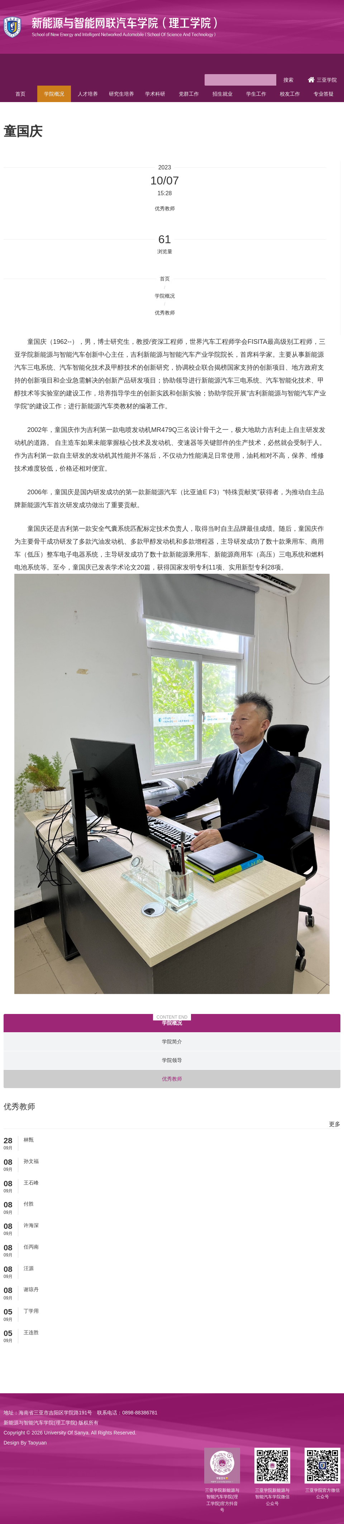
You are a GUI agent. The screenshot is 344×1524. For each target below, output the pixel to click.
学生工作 (256, 94)
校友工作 (290, 94)
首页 (20, 94)
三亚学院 (322, 80)
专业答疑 (324, 94)
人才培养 (88, 94)
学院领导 (172, 1060)
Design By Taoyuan (25, 1443)
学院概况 (54, 94)
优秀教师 (165, 313)
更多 (334, 1124)
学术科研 (155, 94)
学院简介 (172, 1041)
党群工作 (189, 94)
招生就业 (222, 94)
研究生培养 (121, 94)
